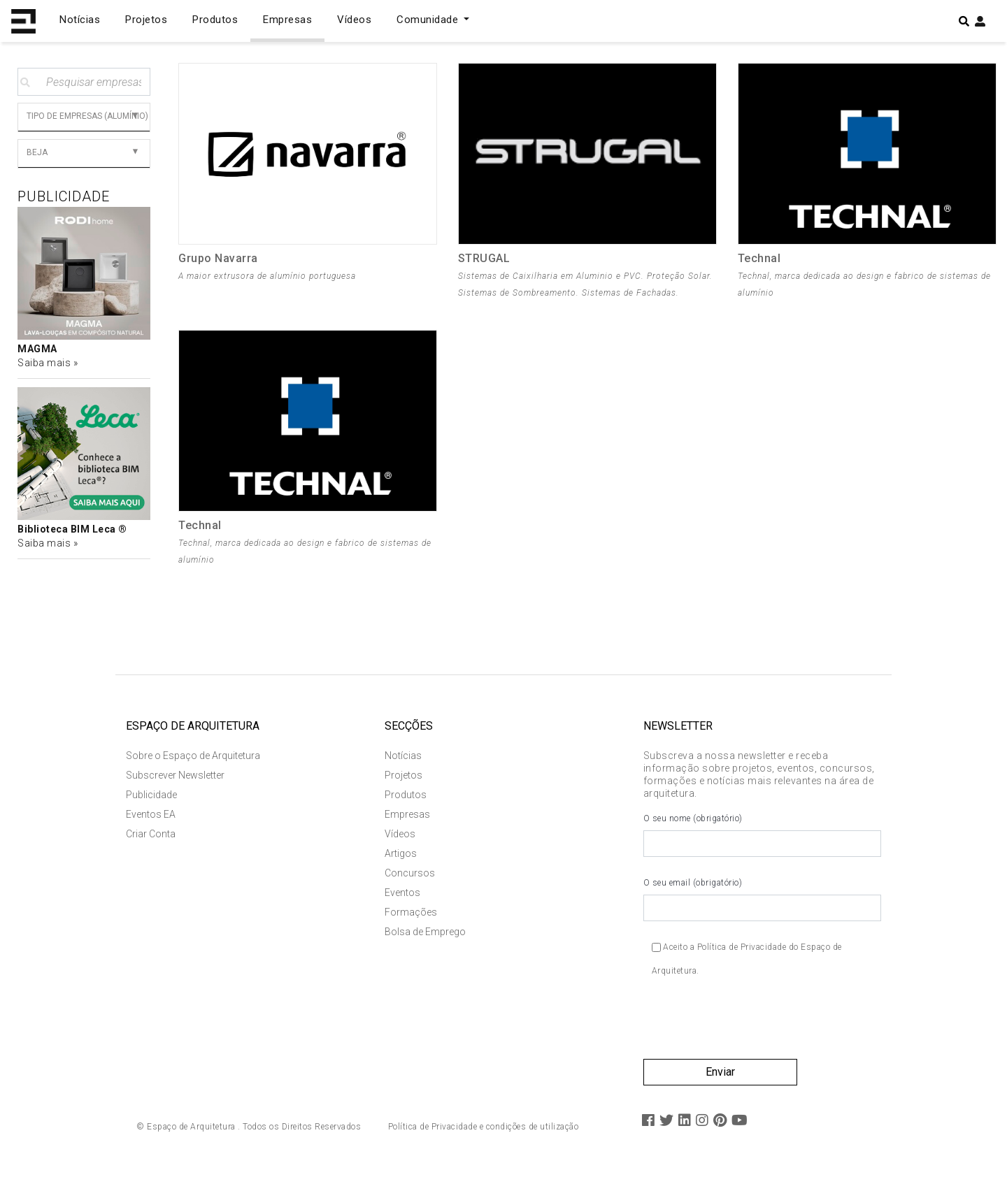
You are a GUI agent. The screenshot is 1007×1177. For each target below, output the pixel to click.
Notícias (79, 19)
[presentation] (749, 1026)
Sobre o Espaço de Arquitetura (193, 757)
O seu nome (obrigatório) (762, 837)
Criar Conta (151, 836)
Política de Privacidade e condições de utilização (483, 1129)
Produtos (215, 19)
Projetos (146, 19)
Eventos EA (151, 816)
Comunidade (429, 19)
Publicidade (151, 796)
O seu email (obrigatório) (762, 901)
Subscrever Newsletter (175, 777)
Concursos (410, 875)
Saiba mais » (47, 362)
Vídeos (354, 19)
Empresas (287, 19)
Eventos (402, 894)
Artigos (401, 855)
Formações (411, 914)
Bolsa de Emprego (425, 933)
